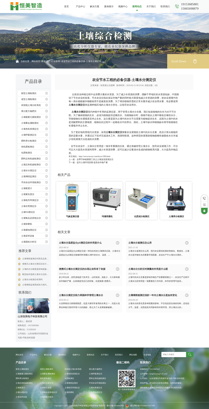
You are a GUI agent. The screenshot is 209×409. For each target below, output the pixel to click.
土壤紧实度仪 (27, 194)
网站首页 (35, 61)
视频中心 (123, 6)
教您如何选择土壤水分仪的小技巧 (35, 274)
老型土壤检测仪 (28, 99)
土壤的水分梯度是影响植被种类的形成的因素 (35, 269)
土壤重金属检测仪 (30, 123)
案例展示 (108, 6)
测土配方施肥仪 (28, 111)
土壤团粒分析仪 (28, 242)
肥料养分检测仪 (28, 141)
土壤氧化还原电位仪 (31, 218)
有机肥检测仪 (27, 147)
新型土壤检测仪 (28, 93)
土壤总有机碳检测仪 (31, 164)
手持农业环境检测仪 (31, 182)
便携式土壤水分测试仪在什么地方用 (35, 264)
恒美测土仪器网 (107, 85)
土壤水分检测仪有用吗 (32, 279)
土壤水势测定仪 (28, 206)
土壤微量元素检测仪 (31, 117)
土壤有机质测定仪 (30, 129)
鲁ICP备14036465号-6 (116, 406)
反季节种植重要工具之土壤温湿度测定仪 (95, 159)
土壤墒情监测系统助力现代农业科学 (35, 285)
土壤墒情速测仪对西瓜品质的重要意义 (35, 259)
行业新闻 (55, 61)
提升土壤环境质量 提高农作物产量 (92, 162)
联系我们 (165, 6)
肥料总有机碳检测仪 (31, 158)
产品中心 (80, 6)
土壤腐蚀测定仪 (28, 230)
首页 (66, 6)
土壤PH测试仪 (28, 212)
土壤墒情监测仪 (28, 176)
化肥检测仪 (26, 153)
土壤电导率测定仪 (30, 200)
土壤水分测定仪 (28, 170)
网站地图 (133, 355)
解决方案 (94, 6)
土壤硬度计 (26, 188)
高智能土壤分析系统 (31, 105)
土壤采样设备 (27, 236)
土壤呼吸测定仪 (28, 135)
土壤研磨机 (26, 224)
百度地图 (147, 355)
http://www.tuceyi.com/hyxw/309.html (94, 156)
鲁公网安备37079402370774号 (140, 406)
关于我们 (151, 6)
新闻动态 (137, 6)
